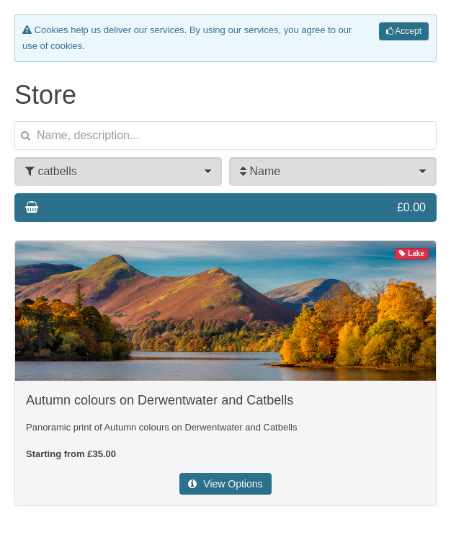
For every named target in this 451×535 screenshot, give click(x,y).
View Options (225, 484)
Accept (403, 31)
